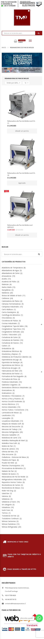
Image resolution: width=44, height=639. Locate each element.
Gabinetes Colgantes (9, 385)
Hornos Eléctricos (8, 404)
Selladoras (6, 499)
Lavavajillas (6, 418)
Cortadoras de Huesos (10, 343)
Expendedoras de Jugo (10, 360)
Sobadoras (6, 507)
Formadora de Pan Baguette (13, 376)
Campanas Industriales (10, 307)
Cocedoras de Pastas (10, 321)
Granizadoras (7, 390)
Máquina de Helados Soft (11, 424)
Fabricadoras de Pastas (11, 373)
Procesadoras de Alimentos (12, 468)
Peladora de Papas (9, 460)
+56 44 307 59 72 (10, 599)
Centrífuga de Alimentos (11, 315)
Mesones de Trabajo (10, 429)
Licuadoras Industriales (10, 421)
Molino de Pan (7, 446)
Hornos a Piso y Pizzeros (11, 399)
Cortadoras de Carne (10, 337)
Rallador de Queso (9, 474)
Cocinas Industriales (9, 323)
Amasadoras (6, 276)
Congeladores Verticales (11, 332)
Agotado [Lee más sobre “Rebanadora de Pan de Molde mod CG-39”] (22, 183)
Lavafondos (6, 415)
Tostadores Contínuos (10, 518)
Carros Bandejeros (9, 312)
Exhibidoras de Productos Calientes (15, 357)
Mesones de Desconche (11, 426)
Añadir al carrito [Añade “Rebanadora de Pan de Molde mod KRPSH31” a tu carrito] (22, 235)
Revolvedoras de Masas (11, 488)
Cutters (4, 346)
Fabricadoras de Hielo (10, 371)
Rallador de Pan (8, 471)
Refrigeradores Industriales (12, 479)
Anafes (4, 279)
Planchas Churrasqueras (11, 465)
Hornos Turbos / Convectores (13, 410)
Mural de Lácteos (8, 449)
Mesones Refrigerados (10, 432)
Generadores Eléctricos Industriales (15, 387)
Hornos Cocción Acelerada (12, 401)
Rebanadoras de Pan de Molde (13, 477)
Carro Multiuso (7, 309)
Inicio (4, 47)
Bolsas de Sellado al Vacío (12, 295)
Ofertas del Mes (8, 452)
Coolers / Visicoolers (9, 334)
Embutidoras (6, 348)
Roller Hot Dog (7, 491)
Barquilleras (6, 290)
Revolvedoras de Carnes (11, 485)
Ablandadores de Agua (10, 270)
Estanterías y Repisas (10, 354)
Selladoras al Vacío (9, 502)
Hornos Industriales (9, 407)
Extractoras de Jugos (9, 368)
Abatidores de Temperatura (12, 268)
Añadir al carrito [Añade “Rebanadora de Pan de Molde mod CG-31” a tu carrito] (22, 131)
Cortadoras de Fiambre (10, 340)
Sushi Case (6, 510)
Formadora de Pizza (9, 379)
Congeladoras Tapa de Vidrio (13, 326)
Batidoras (5, 293)
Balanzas (5, 284)
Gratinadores (7, 393)
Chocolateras (7, 318)
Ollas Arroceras (7, 454)
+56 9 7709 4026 (10, 595)
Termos (5, 513)
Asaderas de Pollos (9, 281)
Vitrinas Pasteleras (9, 524)
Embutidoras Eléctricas (10, 351)
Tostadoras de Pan (9, 516)
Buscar (38, 33)
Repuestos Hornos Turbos (12, 482)
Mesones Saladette (9, 435)
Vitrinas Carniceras (9, 521)
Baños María (6, 287)
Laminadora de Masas (10, 412)
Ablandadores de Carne (10, 273)
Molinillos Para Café (9, 443)
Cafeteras (5, 298)
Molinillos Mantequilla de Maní (13, 440)
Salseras (5, 496)
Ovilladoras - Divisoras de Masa (14, 457)
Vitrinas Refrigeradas (9, 527)
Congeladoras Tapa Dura (11, 329)
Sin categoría (7, 504)
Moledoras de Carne (9, 438)
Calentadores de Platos (10, 301)
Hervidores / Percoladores (12, 396)
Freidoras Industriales (10, 382)
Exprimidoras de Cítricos (11, 365)
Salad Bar (5, 493)
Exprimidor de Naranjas (11, 362)
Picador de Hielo (8, 463)
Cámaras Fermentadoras (11, 304)
